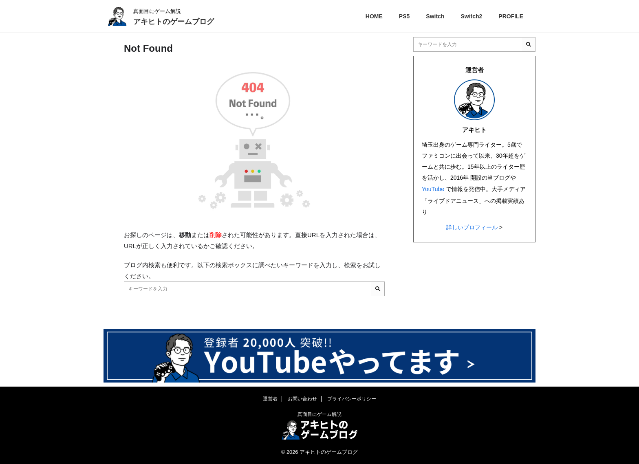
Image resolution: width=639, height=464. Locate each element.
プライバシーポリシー (351, 399)
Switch (435, 16)
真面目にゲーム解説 (319, 414)
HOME (374, 16)
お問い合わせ (302, 399)
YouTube (433, 188)
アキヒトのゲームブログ (173, 22)
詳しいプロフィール (472, 225)
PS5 (404, 16)
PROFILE (510, 16)
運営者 (270, 399)
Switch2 (471, 16)
